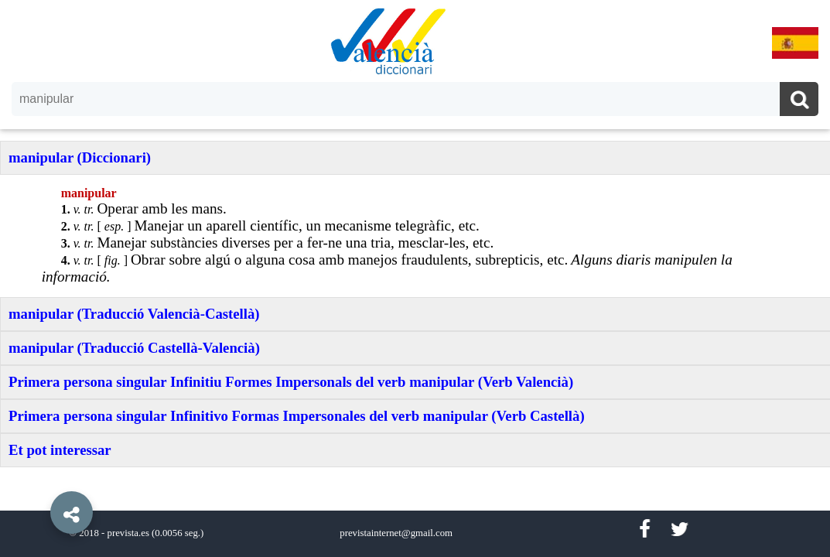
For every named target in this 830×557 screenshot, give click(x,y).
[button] (38, 477)
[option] (415, 278)
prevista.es (128, 533)
